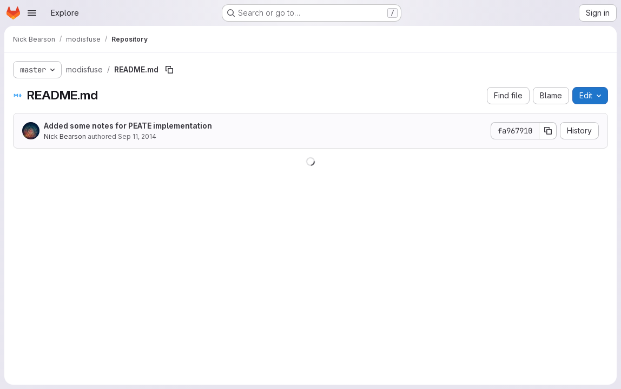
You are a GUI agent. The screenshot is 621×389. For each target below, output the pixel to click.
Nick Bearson (65, 136)
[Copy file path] (169, 69)
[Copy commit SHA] (548, 130)
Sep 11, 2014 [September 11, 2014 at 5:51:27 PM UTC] (137, 136)
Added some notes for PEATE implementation (128, 125)
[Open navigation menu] (32, 13)
